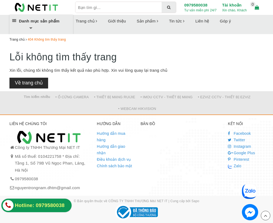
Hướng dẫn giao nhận (111, 149)
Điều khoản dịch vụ (114, 159)
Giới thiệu (117, 21)
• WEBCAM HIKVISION (137, 109)
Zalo (234, 166)
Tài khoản (232, 5)
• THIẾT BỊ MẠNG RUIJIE (114, 97)
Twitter (236, 140)
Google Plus (241, 153)
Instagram (239, 146)
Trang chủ (86, 21)
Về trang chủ (29, 83)
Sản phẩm (147, 21)
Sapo (195, 201)
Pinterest (238, 159)
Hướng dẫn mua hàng (111, 136)
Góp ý (225, 21)
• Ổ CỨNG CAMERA (72, 97)
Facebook (239, 133)
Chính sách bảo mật (114, 166)
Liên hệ (202, 21)
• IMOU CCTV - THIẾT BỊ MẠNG (167, 97)
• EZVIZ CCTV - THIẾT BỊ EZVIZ (224, 97)
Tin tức (177, 21)
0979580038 (196, 5)
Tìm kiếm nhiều (37, 97)
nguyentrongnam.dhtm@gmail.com (47, 187)
